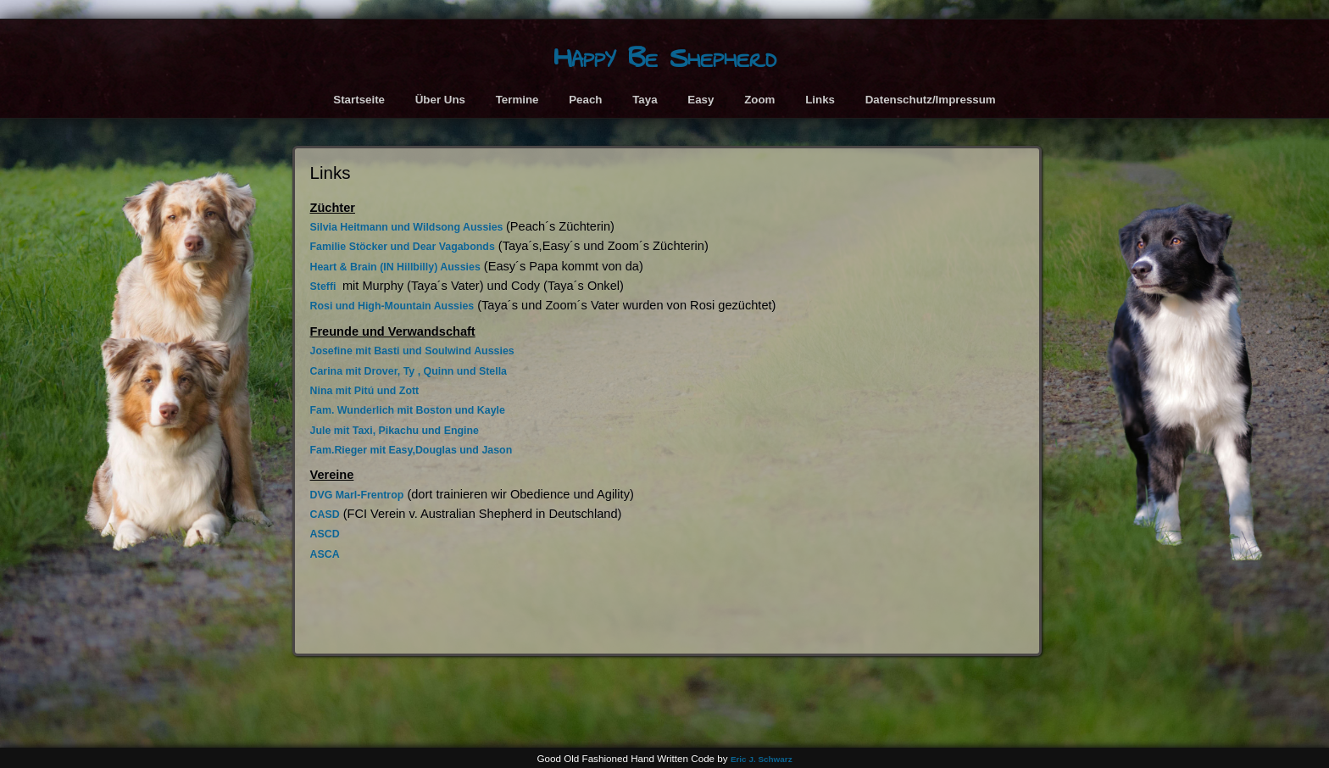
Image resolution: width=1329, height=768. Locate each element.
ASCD (325, 534)
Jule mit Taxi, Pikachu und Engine (394, 431)
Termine (517, 99)
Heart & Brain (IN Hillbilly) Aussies (395, 267)
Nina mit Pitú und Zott (365, 391)
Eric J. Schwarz (761, 759)
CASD (325, 514)
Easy (700, 99)
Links (820, 99)
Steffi (324, 286)
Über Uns (440, 99)
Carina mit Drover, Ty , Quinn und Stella (408, 371)
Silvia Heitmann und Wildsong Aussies (408, 227)
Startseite (359, 99)
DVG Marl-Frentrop (357, 495)
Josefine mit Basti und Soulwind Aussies (412, 351)
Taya (644, 99)
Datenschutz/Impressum (930, 99)
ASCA (325, 554)
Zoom (759, 99)
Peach (585, 99)
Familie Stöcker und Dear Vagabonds (402, 247)
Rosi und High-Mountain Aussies (392, 306)
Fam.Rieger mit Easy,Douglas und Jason (411, 450)
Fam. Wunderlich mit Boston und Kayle (407, 410)
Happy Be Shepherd (664, 58)
